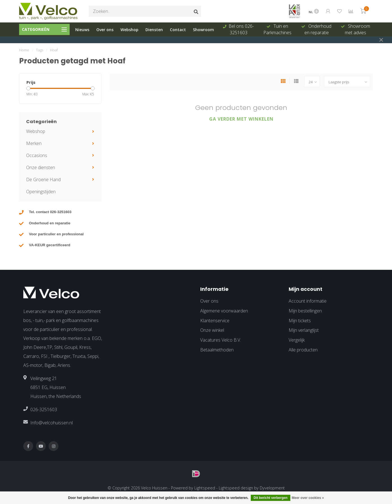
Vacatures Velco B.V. (220, 340)
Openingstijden (41, 191)
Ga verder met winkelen (241, 119)
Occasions (36, 155)
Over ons (104, 29)
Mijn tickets (300, 320)
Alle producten (303, 350)
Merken (34, 143)
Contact (178, 29)
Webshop (129, 29)
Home (24, 49)
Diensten (154, 29)
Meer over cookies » (308, 498)
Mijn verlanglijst (304, 330)
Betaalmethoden (217, 350)
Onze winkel (212, 330)
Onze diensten (40, 167)
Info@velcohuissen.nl (51, 423)
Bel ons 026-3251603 (241, 29)
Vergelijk (297, 340)
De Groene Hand (43, 179)
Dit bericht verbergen (271, 498)
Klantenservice (214, 320)
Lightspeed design (236, 488)
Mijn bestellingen (305, 311)
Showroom (203, 29)
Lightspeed (204, 488)
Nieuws (82, 29)
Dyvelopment (272, 488)
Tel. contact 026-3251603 (50, 212)
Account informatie (308, 301)
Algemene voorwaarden (224, 311)
